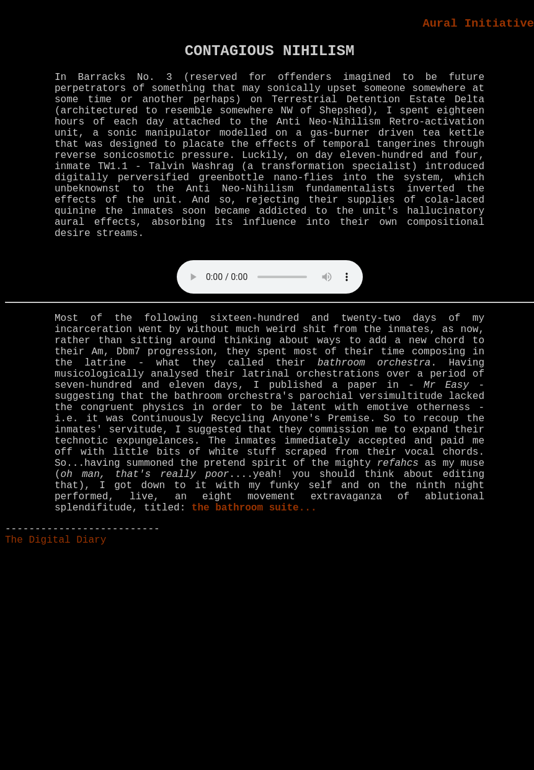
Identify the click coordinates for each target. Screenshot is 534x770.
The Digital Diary (55, 540)
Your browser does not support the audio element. (270, 277)
